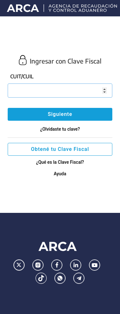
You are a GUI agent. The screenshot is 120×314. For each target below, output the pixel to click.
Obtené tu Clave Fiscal (60, 149)
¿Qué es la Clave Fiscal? (60, 162)
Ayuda (60, 173)
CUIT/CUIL (22, 76)
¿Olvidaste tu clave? (60, 129)
